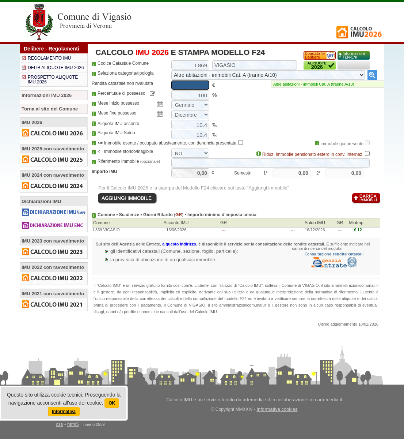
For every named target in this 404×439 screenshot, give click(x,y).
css (59, 424)
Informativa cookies (277, 409)
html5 (73, 424)
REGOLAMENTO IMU (49, 58)
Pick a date (160, 104)
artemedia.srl (256, 399)
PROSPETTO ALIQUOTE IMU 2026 (53, 80)
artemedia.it (329, 399)
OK (111, 403)
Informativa (64, 411)
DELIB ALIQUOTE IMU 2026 (56, 67)
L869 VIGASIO (106, 230)
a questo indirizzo (179, 244)
